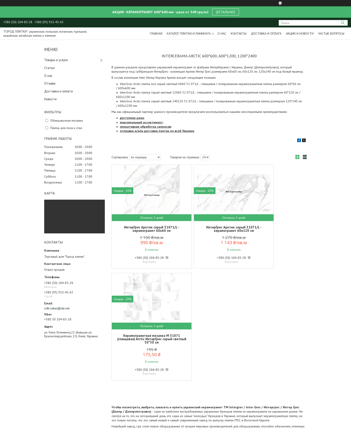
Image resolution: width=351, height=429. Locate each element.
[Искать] (343, 23)
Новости (50, 99)
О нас (221, 33)
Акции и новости (300, 33)
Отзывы (49, 83)
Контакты (238, 33)
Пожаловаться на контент (173, 424)
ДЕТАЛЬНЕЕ (225, 12)
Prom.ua (195, 420)
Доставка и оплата (266, 33)
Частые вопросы (331, 33)
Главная (156, 33)
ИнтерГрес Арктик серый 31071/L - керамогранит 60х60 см (143, 229)
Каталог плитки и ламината (189, 33)
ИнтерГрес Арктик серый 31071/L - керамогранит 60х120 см (209, 229)
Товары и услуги (56, 60)
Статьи (49, 68)
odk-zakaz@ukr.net (57, 308)
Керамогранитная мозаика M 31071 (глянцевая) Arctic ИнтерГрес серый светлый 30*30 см (275, 231)
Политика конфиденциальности (212, 424)
